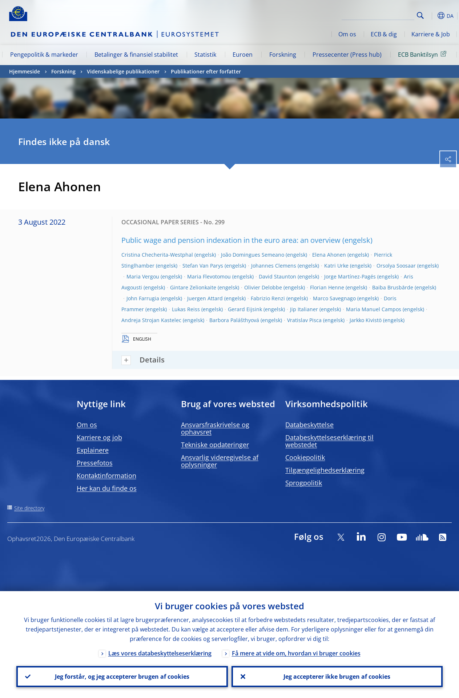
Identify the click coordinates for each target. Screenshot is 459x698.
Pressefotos (95, 462)
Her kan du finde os (107, 488)
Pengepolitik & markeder (44, 55)
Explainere (93, 450)
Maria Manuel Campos (373, 309)
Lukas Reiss (186, 309)
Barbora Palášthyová (234, 320)
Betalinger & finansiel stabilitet (136, 55)
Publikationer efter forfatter (206, 71)
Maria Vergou (142, 276)
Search (420, 15)
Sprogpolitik (303, 482)
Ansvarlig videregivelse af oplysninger (219, 461)
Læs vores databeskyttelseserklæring (160, 653)
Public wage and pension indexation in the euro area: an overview (231, 240)
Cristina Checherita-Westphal (157, 254)
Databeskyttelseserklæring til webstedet (329, 441)
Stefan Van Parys (202, 265)
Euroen (243, 55)
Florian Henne (327, 287)
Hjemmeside (24, 71)
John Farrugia (142, 298)
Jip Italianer (304, 309)
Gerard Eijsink (245, 309)
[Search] (378, 14)
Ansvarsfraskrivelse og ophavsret (215, 428)
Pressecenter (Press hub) (347, 55)
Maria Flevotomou (209, 276)
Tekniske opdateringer (215, 444)
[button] (431, 15)
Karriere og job (99, 437)
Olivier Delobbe (263, 287)
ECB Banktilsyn (423, 54)
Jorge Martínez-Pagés (350, 276)
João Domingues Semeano (252, 254)
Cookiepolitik (305, 457)
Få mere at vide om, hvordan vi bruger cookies (296, 653)
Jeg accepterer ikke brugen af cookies (336, 677)
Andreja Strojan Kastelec (151, 320)
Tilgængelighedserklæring (325, 470)
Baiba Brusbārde (392, 287)
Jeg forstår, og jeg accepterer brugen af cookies (122, 677)
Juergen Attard (205, 298)
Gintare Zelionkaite (193, 287)
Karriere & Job (430, 34)
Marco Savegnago (334, 298)
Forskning (282, 55)
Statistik (205, 55)
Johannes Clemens (273, 265)
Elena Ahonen (329, 254)
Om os (347, 34)
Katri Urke (336, 265)
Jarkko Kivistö (366, 320)
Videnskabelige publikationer (123, 71)
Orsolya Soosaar (396, 265)
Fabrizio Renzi (268, 298)
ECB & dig (384, 34)
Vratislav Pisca (304, 320)
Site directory (29, 508)
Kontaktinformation (106, 475)
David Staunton (277, 276)
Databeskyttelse (309, 424)
